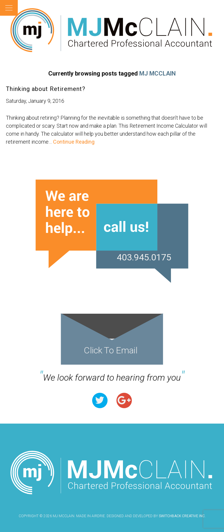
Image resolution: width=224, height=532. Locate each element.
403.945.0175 (144, 257)
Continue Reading (73, 142)
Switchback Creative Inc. (182, 516)
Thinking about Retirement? (45, 88)
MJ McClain (112, 30)
